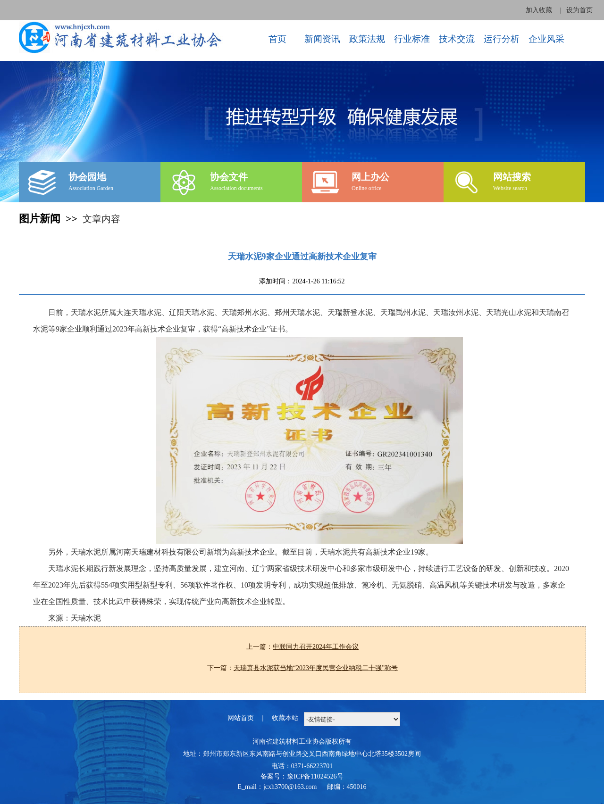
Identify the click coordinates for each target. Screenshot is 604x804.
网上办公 (370, 177)
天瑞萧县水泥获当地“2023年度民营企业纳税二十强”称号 (316, 667)
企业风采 (546, 39)
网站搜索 (512, 177)
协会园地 (87, 177)
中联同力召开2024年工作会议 (316, 646)
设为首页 (579, 10)
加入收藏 (539, 10)
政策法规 (367, 39)
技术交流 (457, 39)
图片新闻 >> (51, 218)
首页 (277, 39)
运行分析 (502, 39)
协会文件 (229, 177)
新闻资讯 (322, 39)
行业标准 (412, 39)
